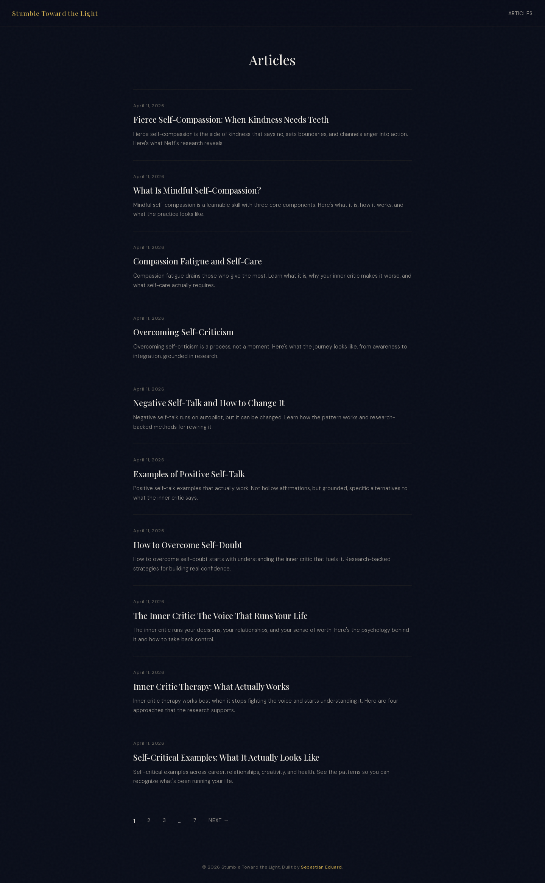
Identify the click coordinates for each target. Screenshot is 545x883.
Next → (219, 820)
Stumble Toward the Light (55, 13)
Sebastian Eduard (321, 867)
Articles (520, 13)
